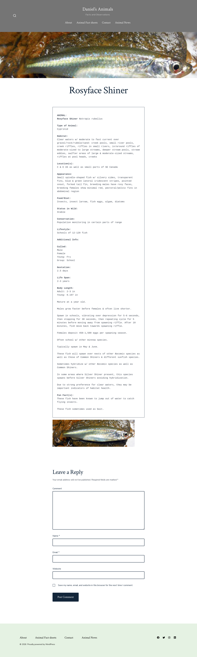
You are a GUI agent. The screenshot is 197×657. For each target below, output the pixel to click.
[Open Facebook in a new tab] (158, 637)
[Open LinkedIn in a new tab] (174, 637)
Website (57, 568)
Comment (57, 488)
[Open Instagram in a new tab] (169, 637)
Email (56, 552)
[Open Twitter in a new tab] (163, 637)
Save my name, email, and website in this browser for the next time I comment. (95, 585)
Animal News (122, 22)
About (68, 22)
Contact (106, 22)
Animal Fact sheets (87, 22)
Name (56, 535)
